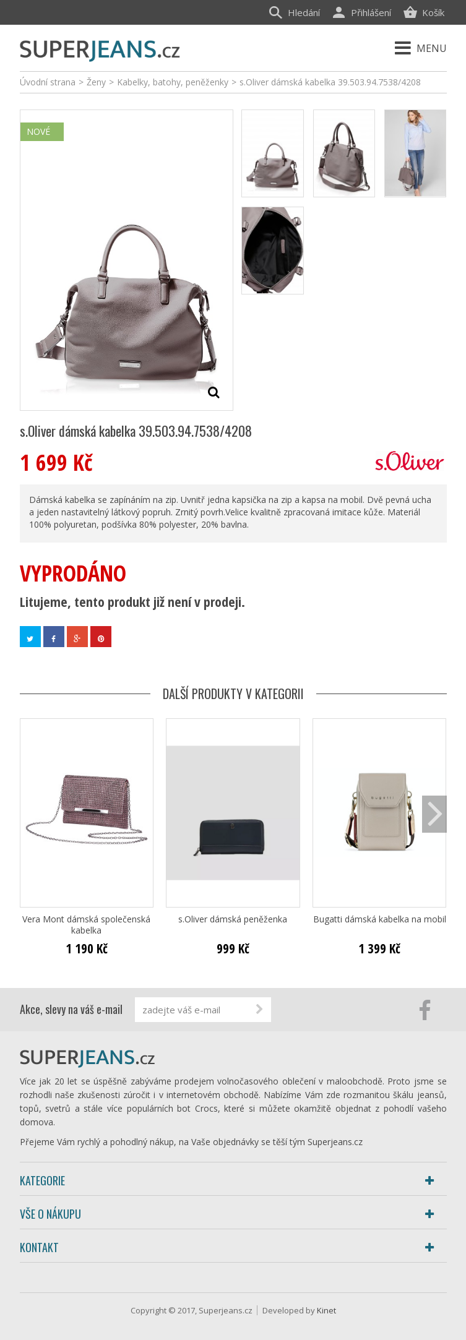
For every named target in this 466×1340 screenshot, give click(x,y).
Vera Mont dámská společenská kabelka (86, 925)
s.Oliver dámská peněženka (232, 919)
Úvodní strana (48, 82)
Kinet (326, 1310)
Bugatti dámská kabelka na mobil (379, 919)
